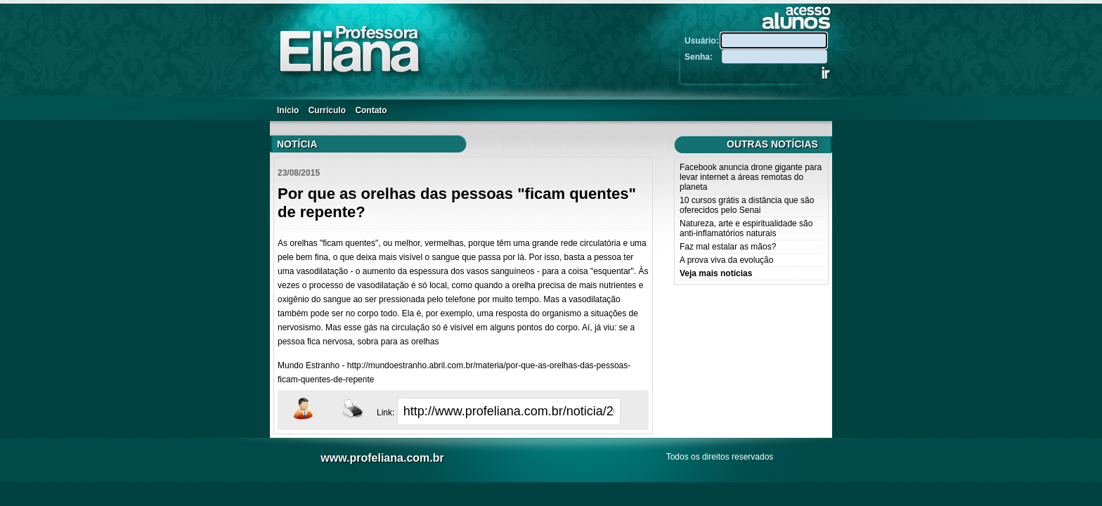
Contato (371, 110)
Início (288, 110)
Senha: (702, 57)
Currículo (327, 110)
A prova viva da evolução (726, 260)
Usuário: (703, 41)
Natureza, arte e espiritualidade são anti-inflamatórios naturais (746, 228)
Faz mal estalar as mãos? (728, 247)
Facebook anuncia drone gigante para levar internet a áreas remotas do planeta (751, 177)
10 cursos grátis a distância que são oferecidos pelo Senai (747, 205)
